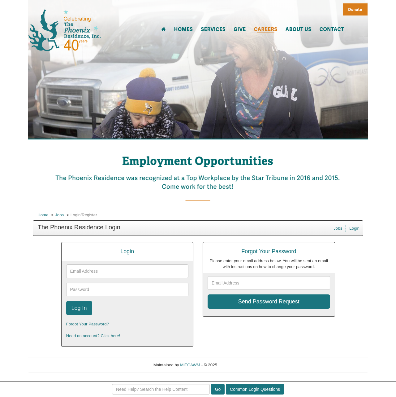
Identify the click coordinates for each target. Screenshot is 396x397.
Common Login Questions (255, 389)
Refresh (235, 365)
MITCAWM (190, 365)
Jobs (59, 215)
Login (354, 228)
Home (43, 215)
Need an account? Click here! (93, 335)
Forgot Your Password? (87, 324)
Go (218, 389)
